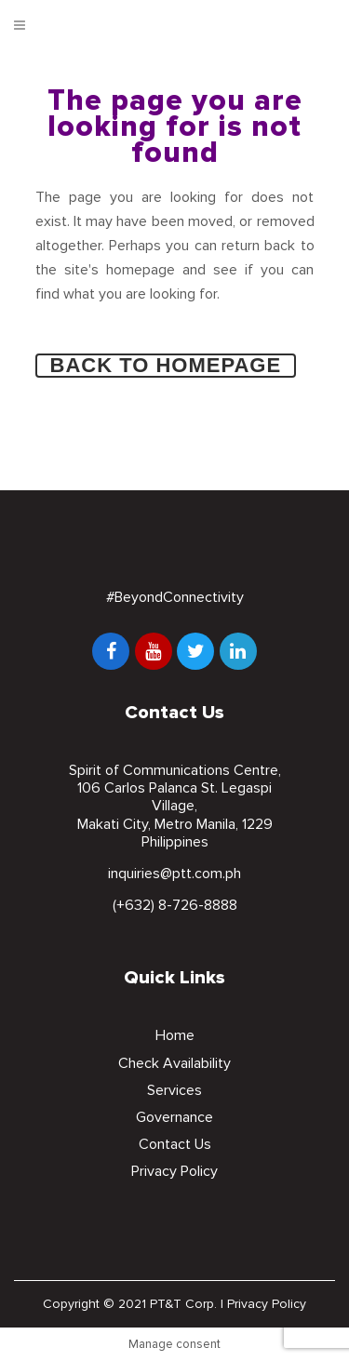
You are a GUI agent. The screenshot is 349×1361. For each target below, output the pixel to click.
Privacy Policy (174, 1171)
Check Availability (174, 1063)
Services (174, 1090)
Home (175, 1035)
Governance (174, 1117)
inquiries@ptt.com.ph (174, 873)
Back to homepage (166, 365)
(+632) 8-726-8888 (175, 905)
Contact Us (175, 1144)
